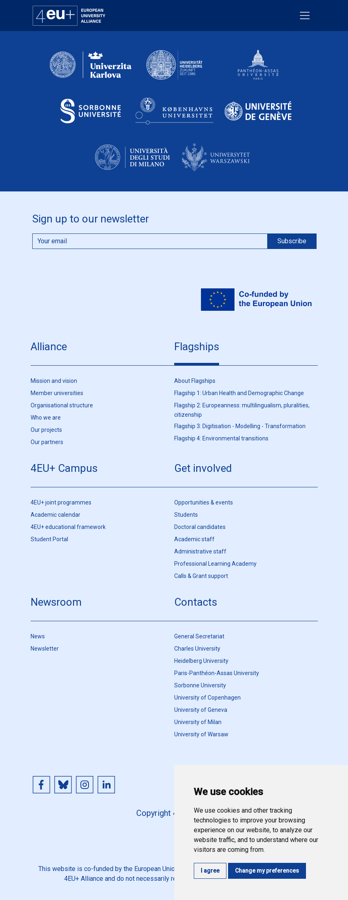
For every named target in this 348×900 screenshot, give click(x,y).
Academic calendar (55, 514)
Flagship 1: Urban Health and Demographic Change (239, 393)
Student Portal (49, 539)
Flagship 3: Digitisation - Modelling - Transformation (240, 426)
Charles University (197, 648)
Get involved (203, 468)
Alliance (49, 346)
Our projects (46, 430)
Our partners (47, 442)
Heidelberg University (201, 661)
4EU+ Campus (64, 468)
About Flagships (194, 381)
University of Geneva (200, 710)
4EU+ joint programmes (61, 502)
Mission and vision (54, 381)
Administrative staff (200, 551)
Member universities (57, 393)
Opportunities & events (203, 502)
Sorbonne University (200, 685)
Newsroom (56, 602)
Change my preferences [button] (267, 870)
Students (186, 514)
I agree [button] (210, 870)
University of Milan (198, 722)
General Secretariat (199, 636)
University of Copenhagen (207, 697)
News (38, 636)
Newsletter (45, 648)
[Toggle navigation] (304, 15)
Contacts (195, 602)
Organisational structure (62, 405)
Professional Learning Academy (215, 563)
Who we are (46, 417)
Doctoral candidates (200, 527)
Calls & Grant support (201, 576)
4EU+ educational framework (68, 527)
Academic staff (194, 539)
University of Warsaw (201, 734)
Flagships (196, 346)
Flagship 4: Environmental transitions (221, 438)
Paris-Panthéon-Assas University (216, 673)
